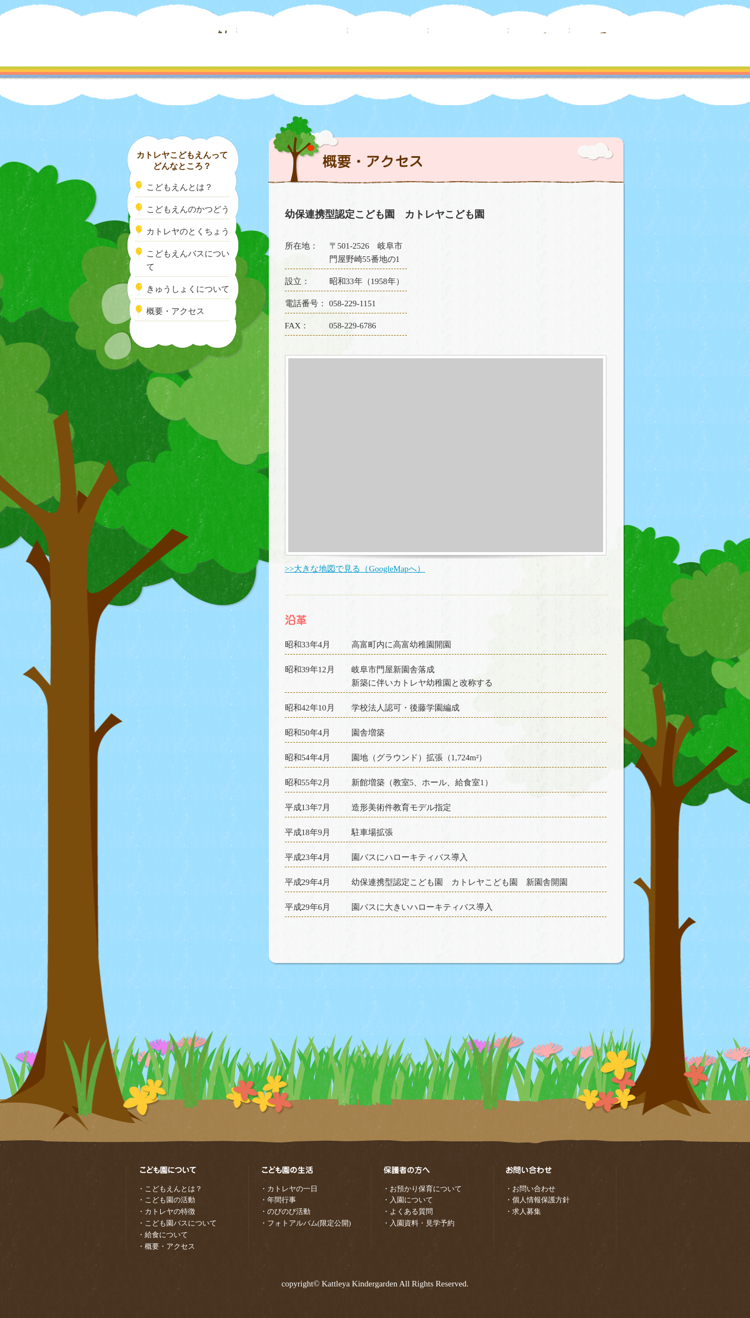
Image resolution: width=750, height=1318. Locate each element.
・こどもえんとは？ (169, 1189)
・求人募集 (523, 1211)
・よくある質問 (407, 1211)
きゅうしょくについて (187, 289)
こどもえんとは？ (179, 187)
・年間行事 (278, 1200)
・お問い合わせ (530, 1189)
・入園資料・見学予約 (418, 1223)
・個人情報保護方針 (537, 1200)
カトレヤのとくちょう (187, 231)
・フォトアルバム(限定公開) (305, 1223)
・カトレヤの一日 (289, 1189)
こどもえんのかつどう (187, 209)
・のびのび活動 (285, 1211)
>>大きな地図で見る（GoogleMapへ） (355, 568)
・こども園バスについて (177, 1223)
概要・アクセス (175, 311)
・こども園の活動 (166, 1200)
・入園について (407, 1200)
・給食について (162, 1235)
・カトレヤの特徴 (166, 1211)
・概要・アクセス (166, 1246)
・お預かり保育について (422, 1189)
